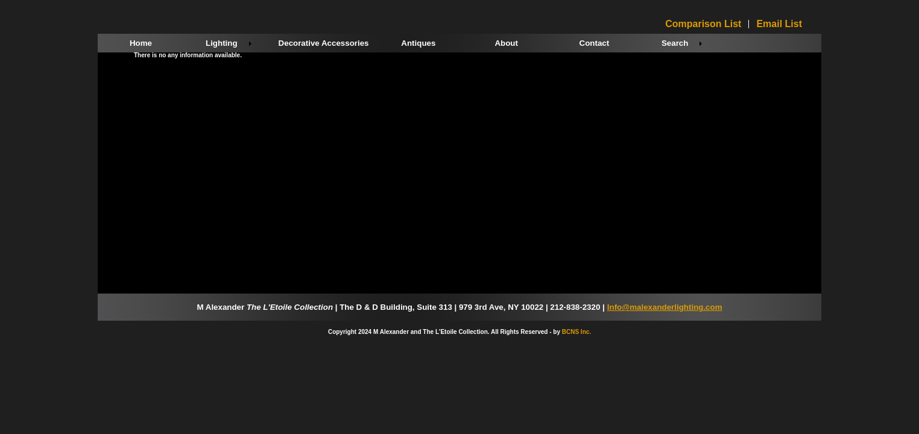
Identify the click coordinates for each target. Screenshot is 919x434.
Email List (779, 24)
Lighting (222, 43)
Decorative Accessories (324, 43)
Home (141, 43)
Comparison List (703, 24)
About (506, 43)
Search (675, 43)
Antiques (418, 43)
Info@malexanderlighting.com (664, 307)
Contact (595, 43)
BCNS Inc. (576, 332)
